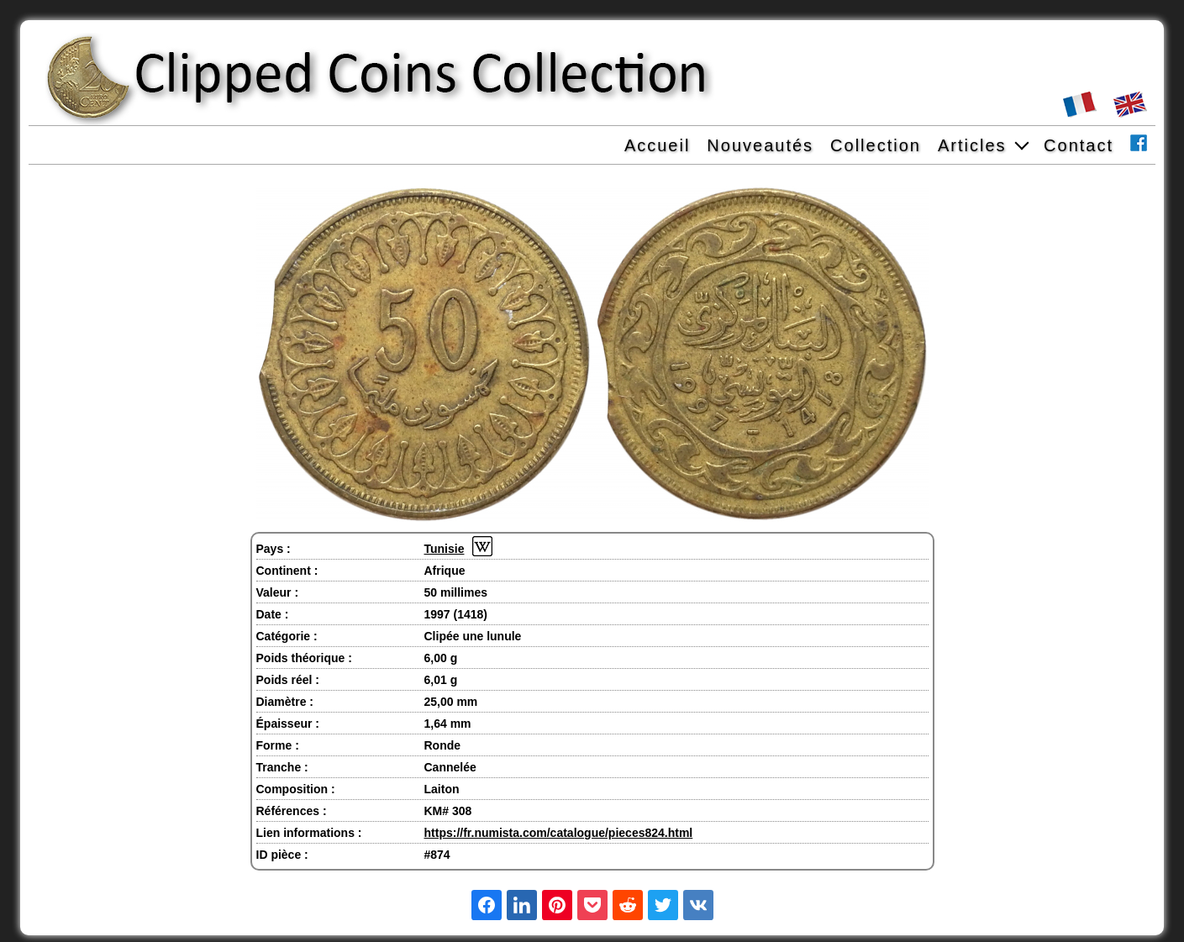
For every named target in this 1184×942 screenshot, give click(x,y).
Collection (875, 145)
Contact (1078, 145)
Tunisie (444, 548)
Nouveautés (760, 145)
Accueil (657, 145)
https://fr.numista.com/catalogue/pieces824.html (558, 832)
